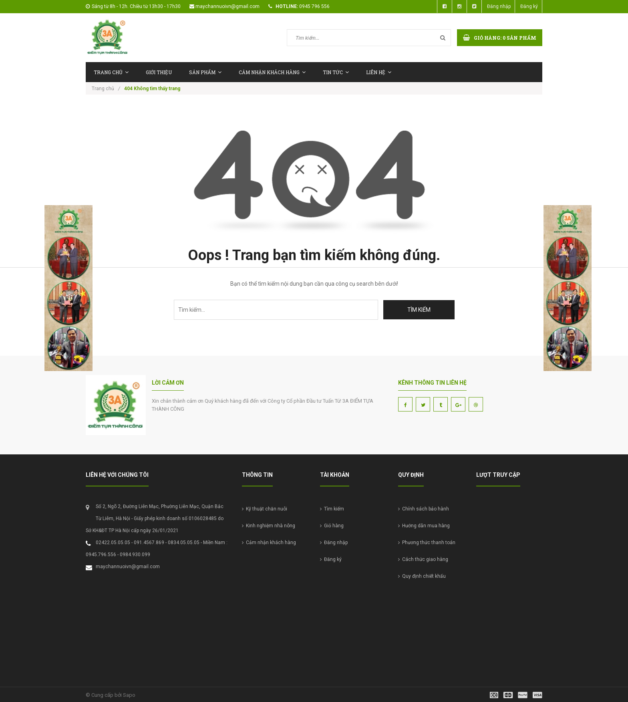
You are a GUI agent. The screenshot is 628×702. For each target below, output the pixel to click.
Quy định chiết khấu (422, 576)
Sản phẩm (205, 72)
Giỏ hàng (332, 526)
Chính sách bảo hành (423, 509)
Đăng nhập (499, 6)
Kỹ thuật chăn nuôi (264, 509)
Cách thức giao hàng (423, 559)
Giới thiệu (159, 72)
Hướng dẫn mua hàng (424, 526)
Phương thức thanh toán (426, 542)
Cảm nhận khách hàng (272, 72)
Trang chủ (111, 72)
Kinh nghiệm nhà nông (268, 526)
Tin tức (336, 72)
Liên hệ (378, 72)
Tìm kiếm (332, 509)
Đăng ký (529, 6)
